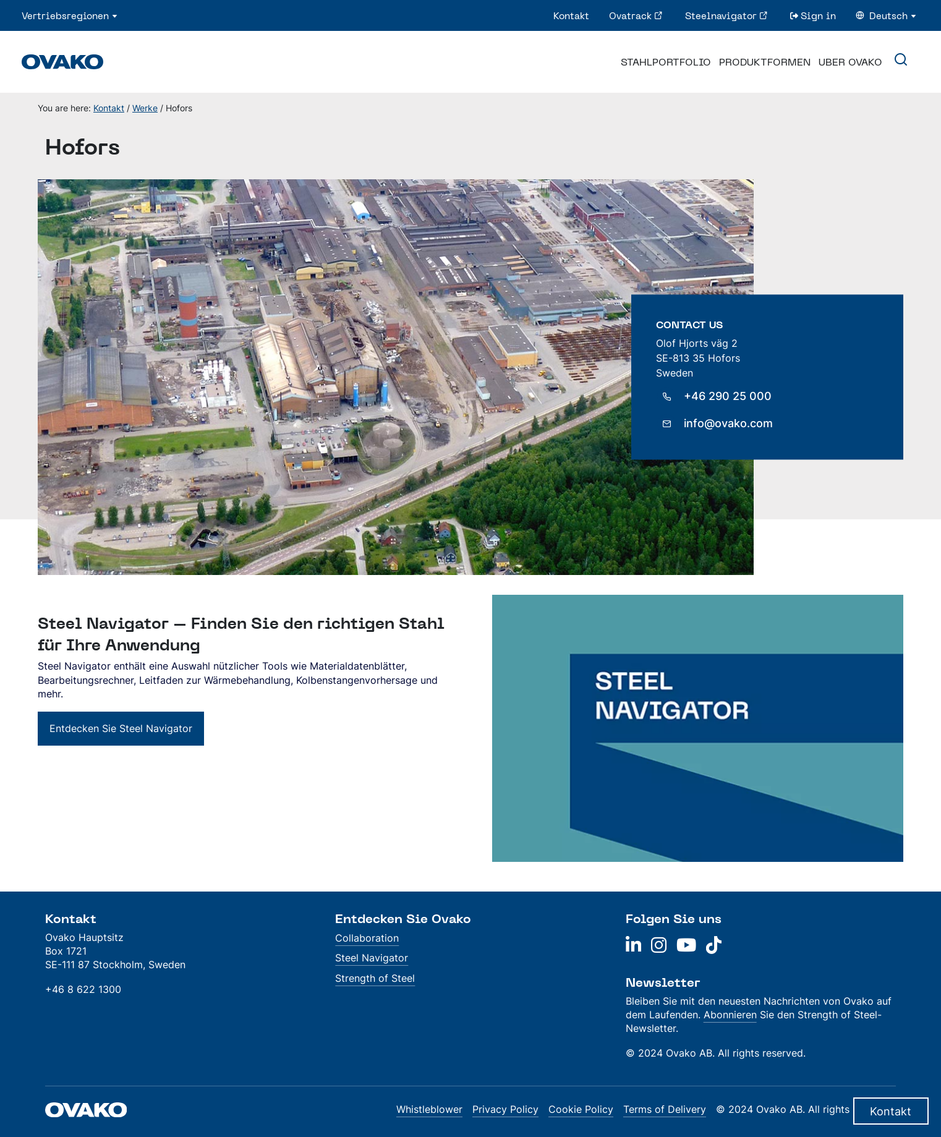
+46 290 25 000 (728, 396)
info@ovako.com (728, 423)
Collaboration (367, 938)
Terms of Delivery (664, 1109)
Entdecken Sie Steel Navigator (120, 728)
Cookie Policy (580, 1109)
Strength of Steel (375, 978)
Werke (145, 108)
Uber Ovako (850, 62)
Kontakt (108, 108)
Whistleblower (429, 1109)
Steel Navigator (371, 958)
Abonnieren (730, 1014)
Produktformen (765, 62)
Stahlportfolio (666, 62)
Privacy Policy (505, 1109)
